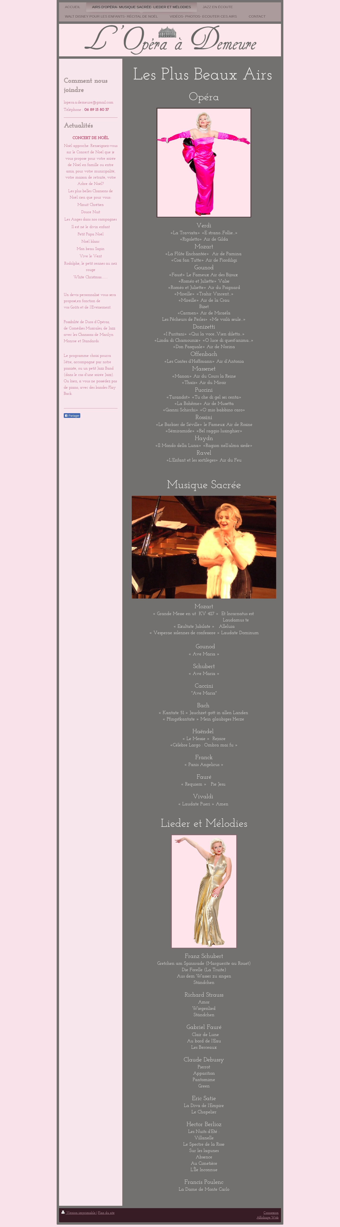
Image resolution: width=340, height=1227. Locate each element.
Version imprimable (78, 1213)
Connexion (271, 1213)
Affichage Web (268, 1217)
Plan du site (106, 1213)
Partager (72, 415)
